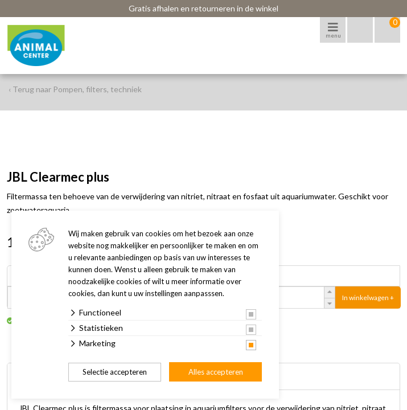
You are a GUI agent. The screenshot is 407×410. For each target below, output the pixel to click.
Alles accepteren (215, 371)
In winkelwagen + (368, 297)
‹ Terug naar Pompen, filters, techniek (75, 89)
